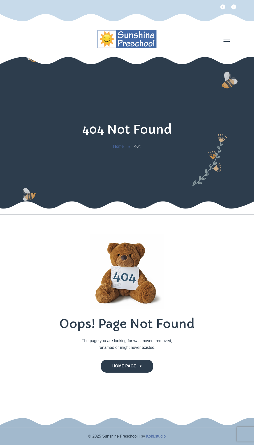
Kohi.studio (156, 436)
